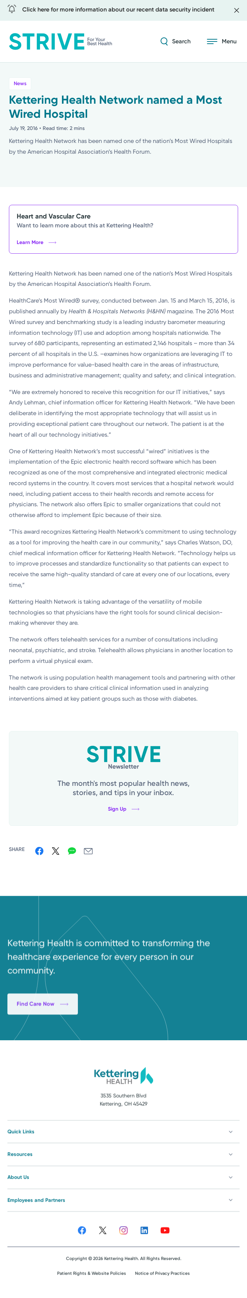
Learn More (36, 243)
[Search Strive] (175, 41)
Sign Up (123, 809)
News (20, 83)
